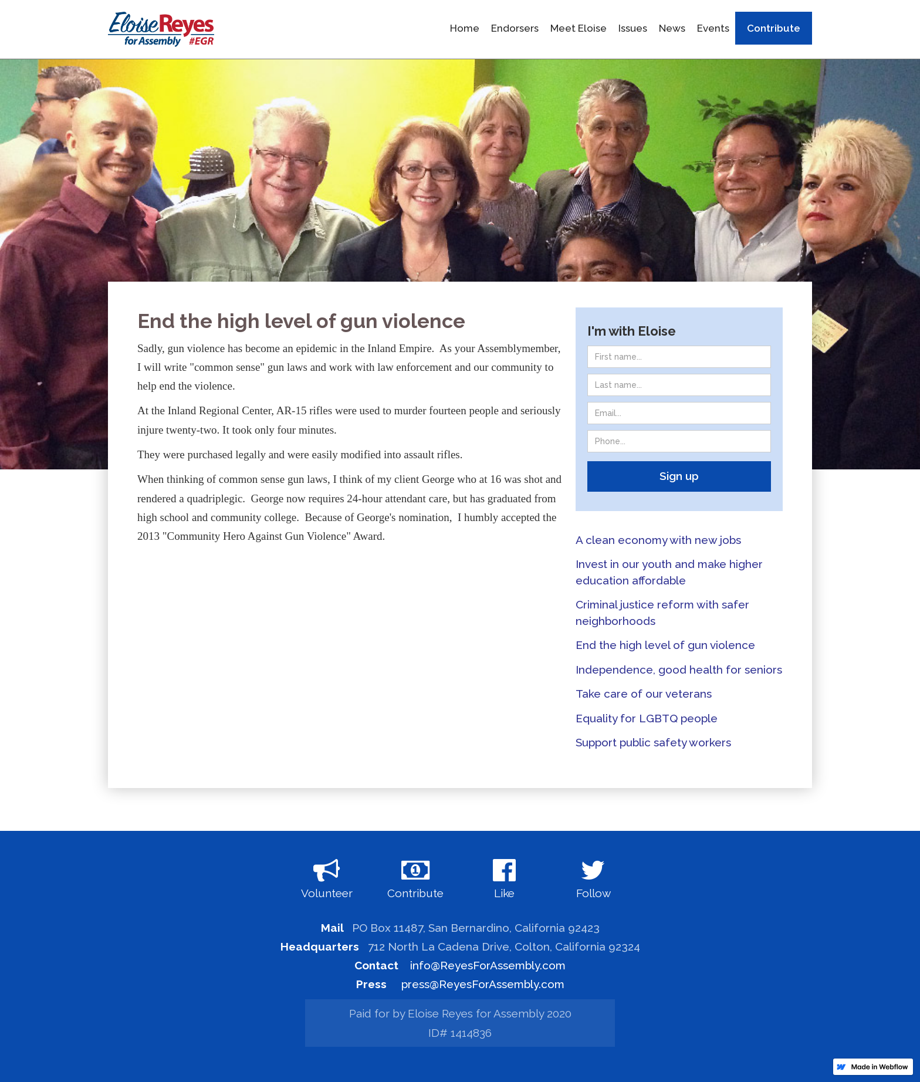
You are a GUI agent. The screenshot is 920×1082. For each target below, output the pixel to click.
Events (713, 28)
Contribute (773, 28)
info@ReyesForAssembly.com (488, 965)
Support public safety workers (653, 742)
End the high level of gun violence (665, 644)
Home (464, 28)
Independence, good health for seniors (679, 669)
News (672, 28)
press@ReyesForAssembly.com (482, 984)
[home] (161, 29)
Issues (632, 28)
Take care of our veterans (644, 693)
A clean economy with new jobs (658, 539)
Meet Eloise (578, 28)
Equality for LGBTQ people (647, 718)
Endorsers (515, 28)
